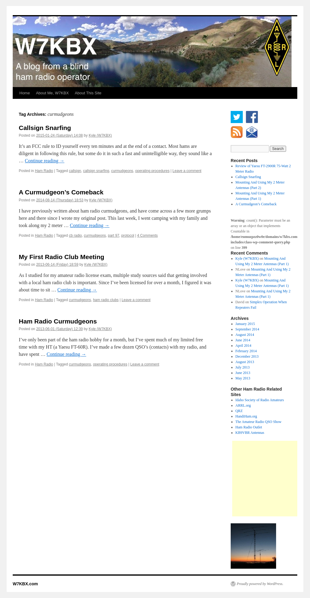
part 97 (113, 235)
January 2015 (245, 324)
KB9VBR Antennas (250, 433)
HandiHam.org (246, 416)
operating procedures (152, 171)
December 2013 (247, 356)
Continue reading (44, 160)
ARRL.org (243, 405)
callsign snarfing (96, 171)
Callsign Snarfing (45, 127)
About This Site (88, 93)
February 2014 (246, 351)
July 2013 (243, 367)
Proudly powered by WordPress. (260, 584)
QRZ (239, 411)
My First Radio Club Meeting (61, 256)
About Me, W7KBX (52, 93)
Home (24, 93)
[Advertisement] (271, 478)
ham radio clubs (106, 300)
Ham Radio (44, 171)
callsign (75, 171)
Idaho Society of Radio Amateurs (260, 400)
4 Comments (147, 235)
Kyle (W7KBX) (100, 135)
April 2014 (243, 345)
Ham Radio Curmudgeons (58, 321)
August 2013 (245, 362)
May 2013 (243, 378)
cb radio (75, 235)
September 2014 (247, 329)
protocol (127, 235)
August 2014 (245, 335)
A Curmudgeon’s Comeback (61, 192)
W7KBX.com (25, 583)
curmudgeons (122, 171)
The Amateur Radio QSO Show (259, 422)
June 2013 (243, 373)
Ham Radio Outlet (249, 427)
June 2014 (243, 340)
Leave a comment (187, 171)
